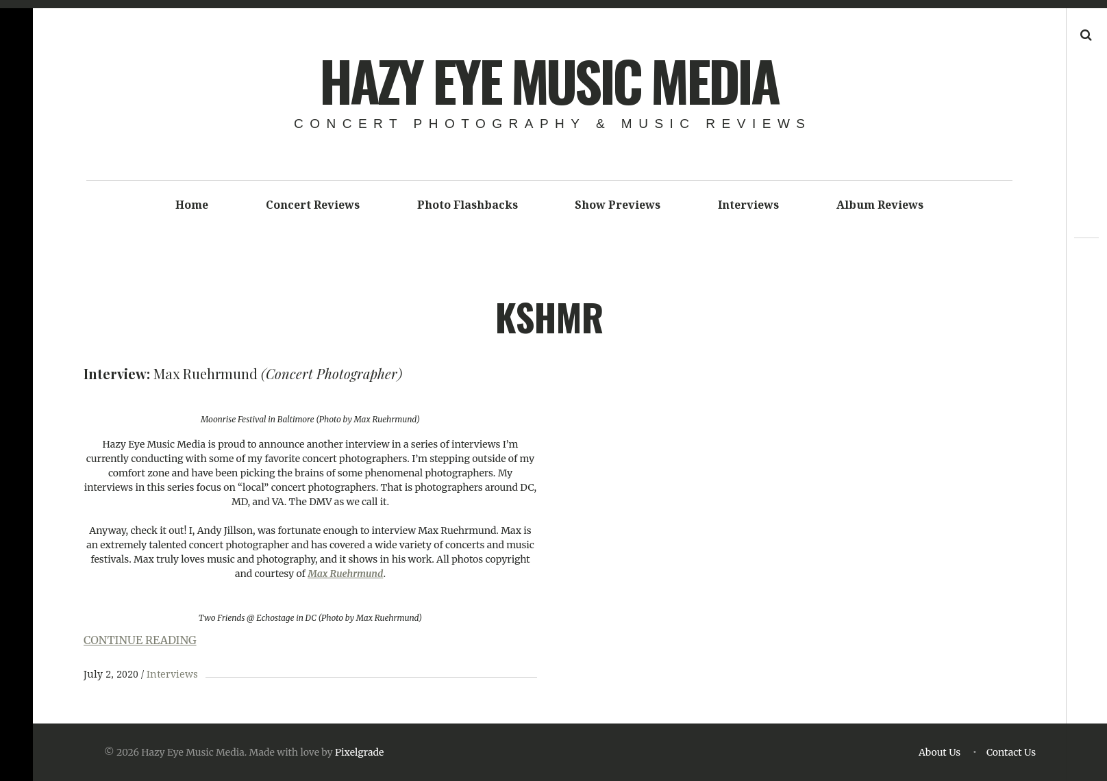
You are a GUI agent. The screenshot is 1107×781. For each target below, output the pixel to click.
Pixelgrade (359, 752)
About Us (939, 752)
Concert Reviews (313, 204)
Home (191, 204)
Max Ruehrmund (345, 573)
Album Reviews (879, 204)
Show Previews (617, 204)
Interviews (748, 204)
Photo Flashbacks (467, 204)
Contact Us (1011, 752)
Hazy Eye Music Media (548, 80)
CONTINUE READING (140, 640)
